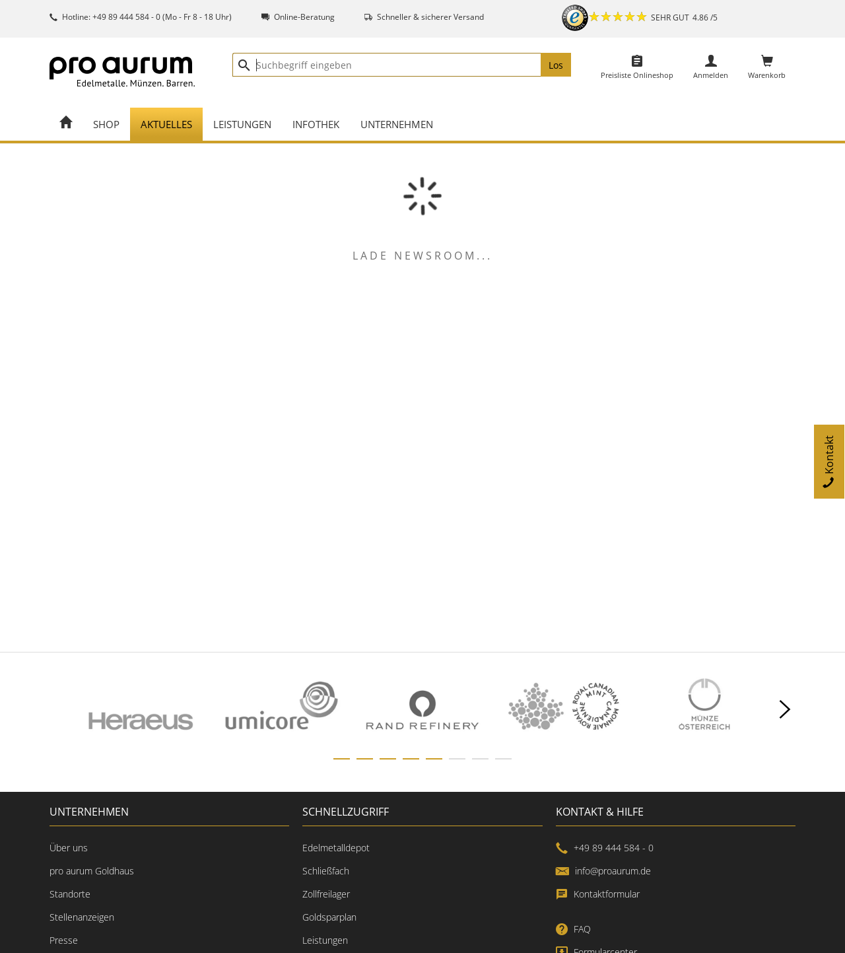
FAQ (573, 929)
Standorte (70, 894)
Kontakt (829, 461)
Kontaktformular (598, 894)
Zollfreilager (326, 894)
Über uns (69, 847)
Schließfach (325, 871)
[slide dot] (341, 759)
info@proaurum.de (603, 871)
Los (556, 65)
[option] (141, 710)
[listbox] (422, 710)
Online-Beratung (304, 16)
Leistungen (325, 940)
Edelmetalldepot (336, 847)
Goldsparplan (329, 917)
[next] (784, 710)
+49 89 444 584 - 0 (605, 847)
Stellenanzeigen (82, 917)
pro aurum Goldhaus (92, 871)
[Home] (66, 124)
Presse (64, 940)
